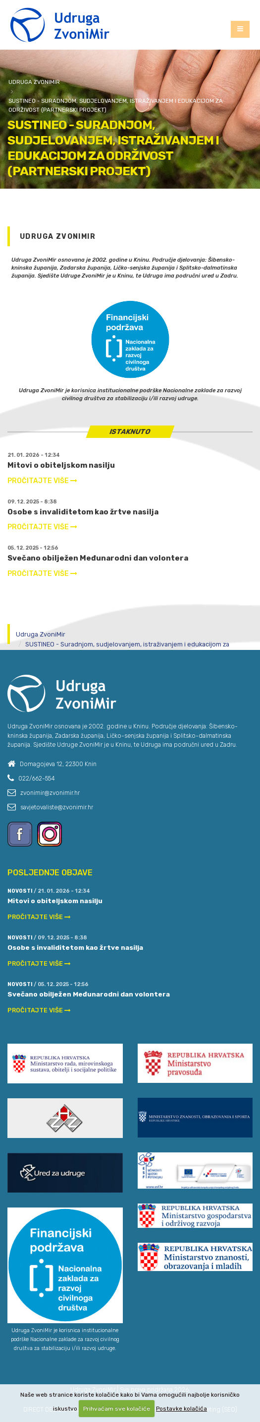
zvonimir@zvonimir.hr (50, 792)
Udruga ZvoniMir (34, 81)
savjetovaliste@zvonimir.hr (56, 807)
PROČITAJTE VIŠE (42, 481)
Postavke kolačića (181, 1408)
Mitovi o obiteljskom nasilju (61, 465)
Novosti (20, 891)
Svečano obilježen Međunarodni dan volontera (97, 558)
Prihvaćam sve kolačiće (116, 1408)
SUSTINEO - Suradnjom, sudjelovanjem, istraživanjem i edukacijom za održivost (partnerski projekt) (115, 105)
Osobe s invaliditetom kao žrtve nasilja (82, 511)
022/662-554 (36, 778)
